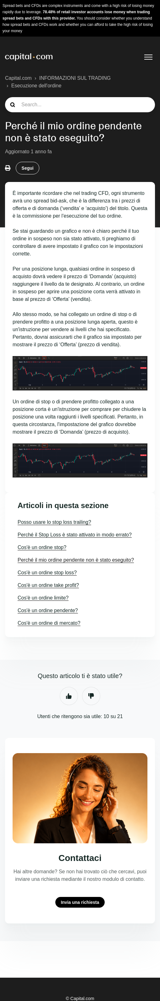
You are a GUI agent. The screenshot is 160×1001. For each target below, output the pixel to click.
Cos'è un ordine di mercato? (49, 623)
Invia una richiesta (80, 902)
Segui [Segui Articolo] (28, 168)
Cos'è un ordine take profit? (48, 585)
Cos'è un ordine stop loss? (47, 572)
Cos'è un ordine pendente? (48, 610)
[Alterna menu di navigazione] (148, 57)
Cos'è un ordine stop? (42, 547)
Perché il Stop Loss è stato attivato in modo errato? (75, 534)
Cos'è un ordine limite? (43, 597)
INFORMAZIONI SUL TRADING (75, 78)
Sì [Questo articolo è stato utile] (69, 696)
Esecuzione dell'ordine (36, 85)
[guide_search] (80, 104)
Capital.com (18, 78)
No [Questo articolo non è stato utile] (91, 696)
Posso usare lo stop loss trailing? (54, 522)
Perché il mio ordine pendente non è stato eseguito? (76, 560)
